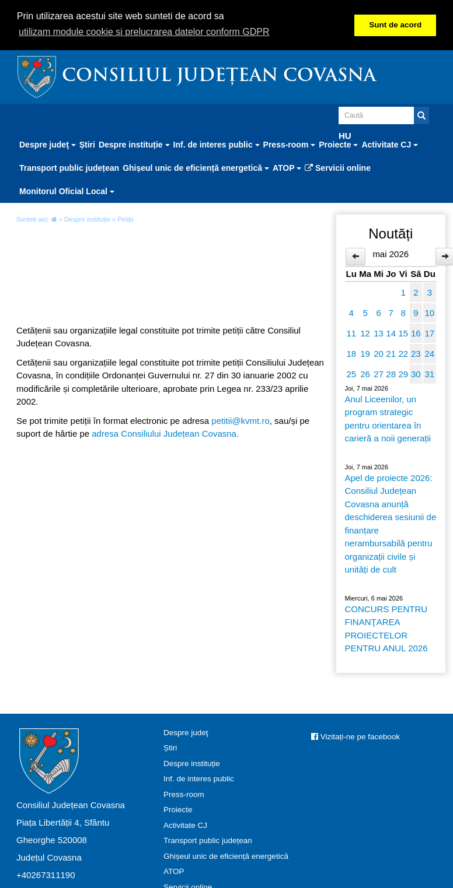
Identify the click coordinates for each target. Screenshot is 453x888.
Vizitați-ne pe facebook (355, 736)
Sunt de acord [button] (395, 24)
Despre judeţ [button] (47, 144)
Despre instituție (87, 218)
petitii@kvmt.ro (240, 420)
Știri (87, 144)
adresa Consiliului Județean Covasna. (165, 433)
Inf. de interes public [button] (216, 144)
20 (379, 353)
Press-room (183, 793)
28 (391, 373)
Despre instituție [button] (134, 144)
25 (351, 373)
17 (429, 333)
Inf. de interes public (198, 778)
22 (403, 353)
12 (365, 333)
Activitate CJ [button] (389, 144)
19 (365, 353)
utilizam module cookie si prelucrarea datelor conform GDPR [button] (144, 32)
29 (403, 373)
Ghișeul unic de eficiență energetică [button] (196, 167)
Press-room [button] (289, 144)
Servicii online (338, 167)
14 (391, 333)
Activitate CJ (185, 824)
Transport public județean (69, 167)
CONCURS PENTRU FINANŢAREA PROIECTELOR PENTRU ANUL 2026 (386, 628)
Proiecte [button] (338, 144)
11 (351, 333)
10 (429, 312)
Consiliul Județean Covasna (219, 76)
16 (416, 333)
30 (416, 373)
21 (391, 353)
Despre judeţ (185, 732)
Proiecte (178, 809)
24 (429, 353)
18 (351, 353)
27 (379, 373)
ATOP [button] (287, 167)
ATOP (173, 870)
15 (403, 333)
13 (379, 333)
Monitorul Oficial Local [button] (66, 190)
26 (365, 373)
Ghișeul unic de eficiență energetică (225, 855)
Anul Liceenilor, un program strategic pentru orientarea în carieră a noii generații (388, 418)
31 (429, 373)
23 (416, 353)
